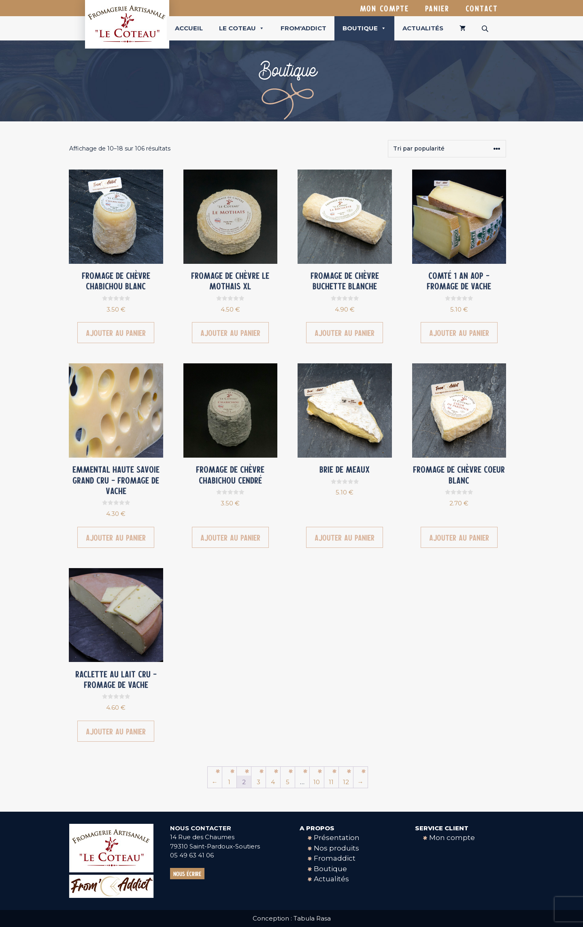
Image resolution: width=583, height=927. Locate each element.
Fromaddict (334, 858)
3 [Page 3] (258, 782)
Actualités (422, 28)
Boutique (364, 28)
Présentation (337, 838)
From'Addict (303, 28)
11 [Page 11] (331, 782)
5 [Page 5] (287, 782)
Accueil (189, 28)
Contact (482, 8)
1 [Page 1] (229, 782)
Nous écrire (187, 873)
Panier (437, 8)
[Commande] (447, 148)
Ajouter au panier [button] (116, 332)
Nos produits (336, 848)
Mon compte (384, 8)
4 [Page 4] (273, 782)
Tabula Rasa (312, 918)
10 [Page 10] (316, 782)
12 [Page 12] (346, 782)
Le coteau (241, 28)
